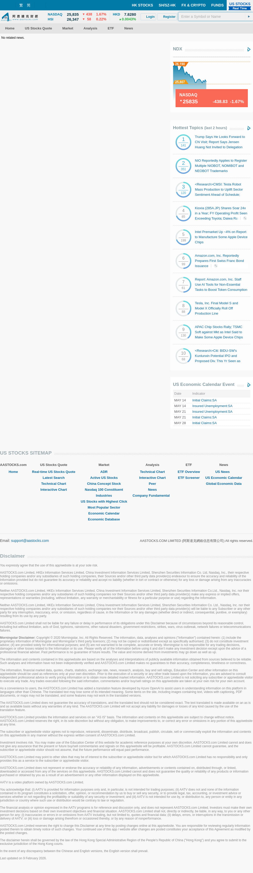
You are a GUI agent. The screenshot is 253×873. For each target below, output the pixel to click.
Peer (152, 484)
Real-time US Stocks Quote (53, 472)
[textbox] (215, 16)
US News (223, 472)
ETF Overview (189, 472)
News (152, 490)
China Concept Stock (104, 484)
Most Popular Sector (104, 507)
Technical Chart (53, 484)
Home (13, 472)
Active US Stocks (104, 478)
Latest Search (54, 478)
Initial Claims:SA (204, 400)
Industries (104, 495)
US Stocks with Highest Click (104, 501)
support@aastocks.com (30, 541)
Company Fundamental (152, 495)
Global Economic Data (224, 484)
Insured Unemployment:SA (212, 406)
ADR (104, 472)
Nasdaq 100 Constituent (104, 490)
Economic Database (104, 519)
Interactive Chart (54, 490)
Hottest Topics (200, 127)
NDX (177, 48)
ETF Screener (189, 478)
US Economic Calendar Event (203, 384)
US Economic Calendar (223, 478)
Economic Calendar (104, 513)
